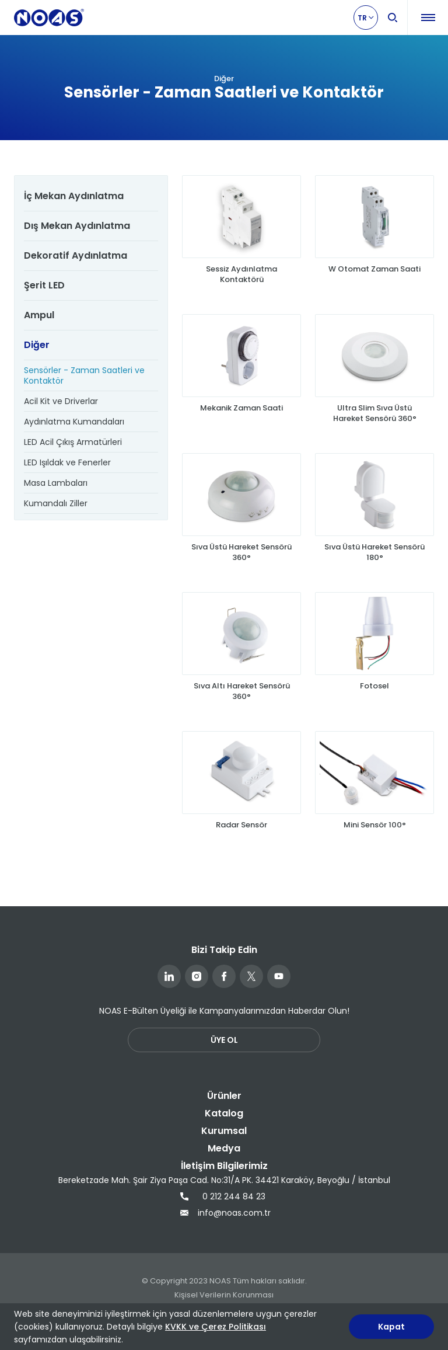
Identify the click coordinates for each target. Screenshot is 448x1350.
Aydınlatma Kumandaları (74, 421)
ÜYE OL (224, 1040)
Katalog (224, 1113)
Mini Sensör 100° (375, 825)
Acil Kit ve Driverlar (61, 401)
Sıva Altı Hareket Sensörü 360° (242, 691)
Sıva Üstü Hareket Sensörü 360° (241, 552)
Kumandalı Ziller (56, 503)
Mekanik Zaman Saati (241, 408)
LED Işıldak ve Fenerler (67, 462)
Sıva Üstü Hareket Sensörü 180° (374, 552)
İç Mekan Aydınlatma (74, 196)
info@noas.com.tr (224, 1213)
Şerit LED (44, 285)
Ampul (39, 315)
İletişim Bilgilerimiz (224, 1165)
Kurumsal (224, 1130)
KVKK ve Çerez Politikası (215, 1326)
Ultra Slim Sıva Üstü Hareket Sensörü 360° (374, 413)
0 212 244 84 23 (222, 1196)
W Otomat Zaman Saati (374, 269)
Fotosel (374, 686)
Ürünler (224, 1095)
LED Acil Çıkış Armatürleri (73, 442)
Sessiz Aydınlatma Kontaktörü (241, 274)
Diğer (37, 345)
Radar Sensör (241, 825)
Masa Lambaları (56, 483)
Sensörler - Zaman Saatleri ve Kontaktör (84, 375)
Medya (224, 1148)
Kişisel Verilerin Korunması (224, 1294)
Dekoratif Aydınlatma (75, 255)
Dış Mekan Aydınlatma (77, 225)
